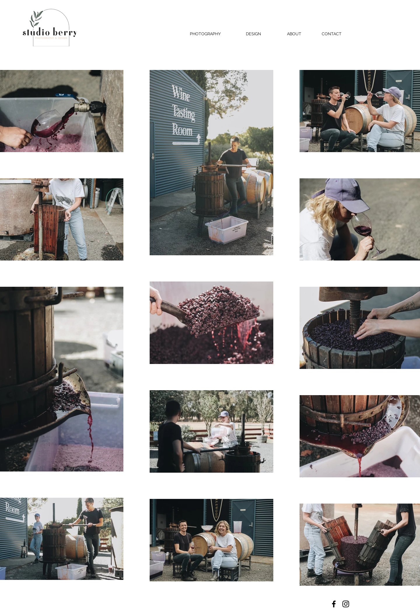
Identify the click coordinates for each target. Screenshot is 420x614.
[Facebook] (333, 603)
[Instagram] (345, 603)
